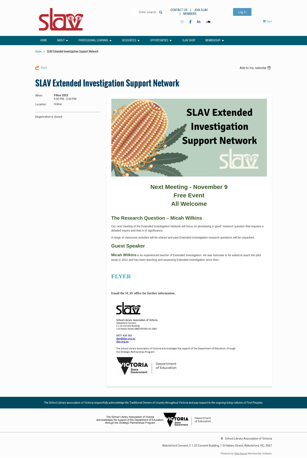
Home (38, 51)
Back (44, 67)
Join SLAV (201, 10)
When (39, 95)
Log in (242, 12)
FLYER (121, 276)
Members (190, 14)
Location (40, 104)
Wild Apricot (240, 453)
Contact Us (178, 10)
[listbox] (256, 67)
